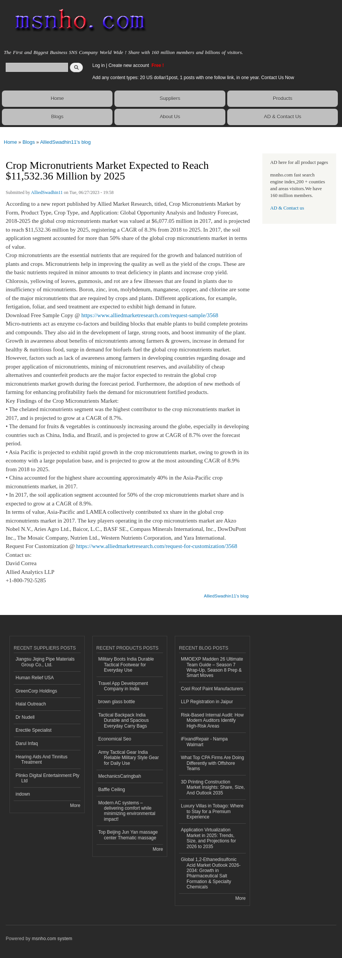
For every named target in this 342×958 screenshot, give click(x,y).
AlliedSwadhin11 (47, 192)
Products (282, 98)
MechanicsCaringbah (119, 776)
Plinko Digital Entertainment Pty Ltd (47, 778)
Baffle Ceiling (111, 789)
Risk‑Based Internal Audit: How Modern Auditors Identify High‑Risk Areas (212, 720)
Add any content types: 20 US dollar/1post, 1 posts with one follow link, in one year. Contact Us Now (193, 77)
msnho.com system (52, 938)
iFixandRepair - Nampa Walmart (204, 741)
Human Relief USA (35, 677)
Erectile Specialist (34, 730)
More (75, 805)
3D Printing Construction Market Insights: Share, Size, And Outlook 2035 (213, 787)
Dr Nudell (25, 717)
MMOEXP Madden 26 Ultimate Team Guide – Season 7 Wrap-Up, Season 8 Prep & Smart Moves (212, 667)
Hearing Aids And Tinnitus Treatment (42, 759)
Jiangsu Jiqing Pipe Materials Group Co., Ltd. (45, 661)
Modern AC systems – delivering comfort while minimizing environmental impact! (126, 811)
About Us (170, 116)
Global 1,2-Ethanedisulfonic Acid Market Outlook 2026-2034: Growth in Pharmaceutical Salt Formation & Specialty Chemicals (211, 873)
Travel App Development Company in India (123, 686)
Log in (98, 65)
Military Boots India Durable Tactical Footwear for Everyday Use (126, 664)
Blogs (57, 116)
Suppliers (170, 98)
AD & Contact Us (282, 116)
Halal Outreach (31, 704)
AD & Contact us (287, 208)
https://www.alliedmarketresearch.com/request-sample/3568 (149, 315)
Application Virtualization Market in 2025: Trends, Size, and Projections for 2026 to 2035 (208, 838)
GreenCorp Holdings (36, 691)
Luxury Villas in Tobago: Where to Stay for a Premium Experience (212, 811)
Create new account (129, 65)
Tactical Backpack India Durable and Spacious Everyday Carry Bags (123, 720)
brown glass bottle (116, 701)
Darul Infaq (27, 743)
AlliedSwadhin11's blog (65, 142)
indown (23, 794)
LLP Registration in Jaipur (207, 701)
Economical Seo (114, 739)
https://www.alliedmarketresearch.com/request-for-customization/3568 (156, 546)
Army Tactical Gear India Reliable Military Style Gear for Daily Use (128, 758)
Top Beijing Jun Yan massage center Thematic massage (128, 834)
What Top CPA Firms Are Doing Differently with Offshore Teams (212, 763)
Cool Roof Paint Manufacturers (212, 688)
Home (57, 98)
